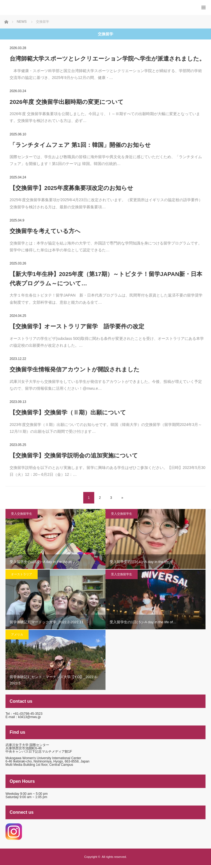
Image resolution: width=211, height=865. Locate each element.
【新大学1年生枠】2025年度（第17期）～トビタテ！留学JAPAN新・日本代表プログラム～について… (106, 278)
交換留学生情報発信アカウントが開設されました (75, 369)
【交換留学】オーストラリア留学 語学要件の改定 (77, 326)
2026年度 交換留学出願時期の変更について (67, 102)
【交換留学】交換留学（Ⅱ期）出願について (68, 412)
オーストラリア (21, 574)
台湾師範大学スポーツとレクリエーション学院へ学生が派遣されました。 (107, 58)
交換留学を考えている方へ (45, 231)
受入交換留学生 (21, 513)
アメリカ (17, 634)
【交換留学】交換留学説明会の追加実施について (74, 455)
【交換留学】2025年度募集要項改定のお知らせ (71, 188)
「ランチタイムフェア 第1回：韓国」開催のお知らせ (80, 145)
